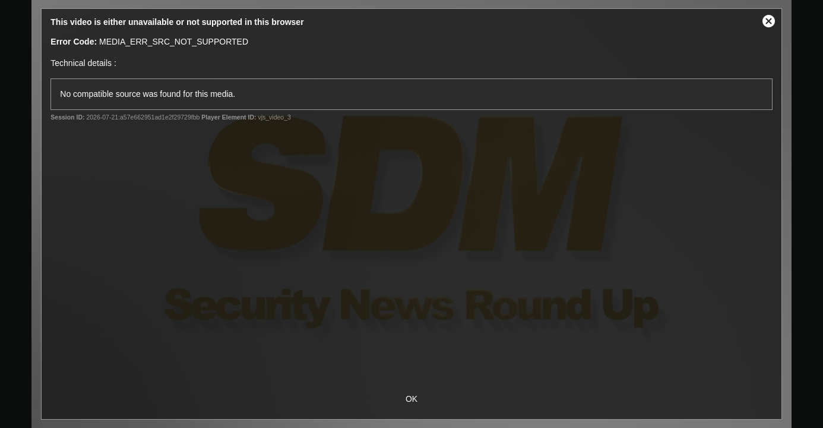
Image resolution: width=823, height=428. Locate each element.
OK (411, 399)
